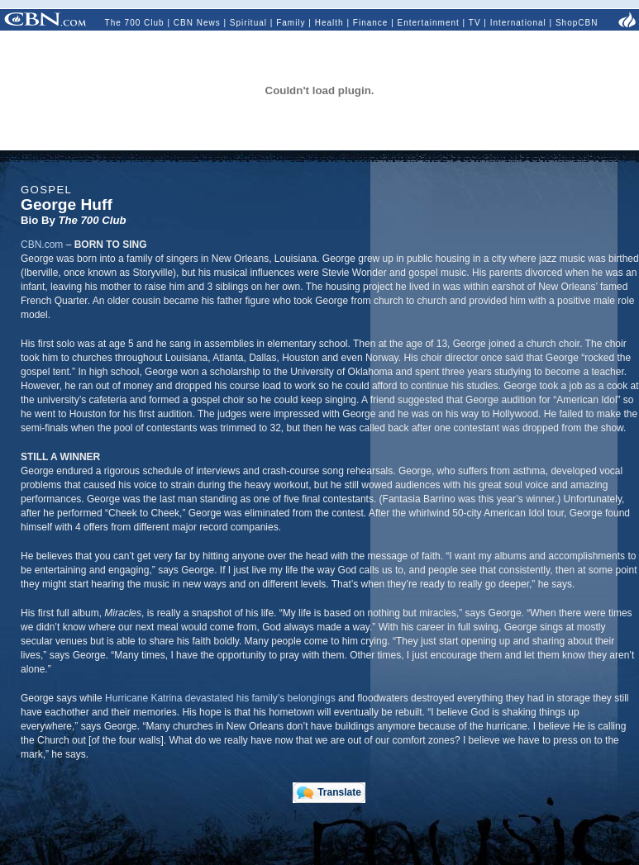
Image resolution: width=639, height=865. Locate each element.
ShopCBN (577, 22)
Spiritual (248, 22)
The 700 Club (135, 22)
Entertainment (429, 22)
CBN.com (42, 244)
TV (475, 22)
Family (290, 22)
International (518, 22)
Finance (371, 22)
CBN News (197, 22)
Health (329, 22)
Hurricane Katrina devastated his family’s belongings (220, 698)
